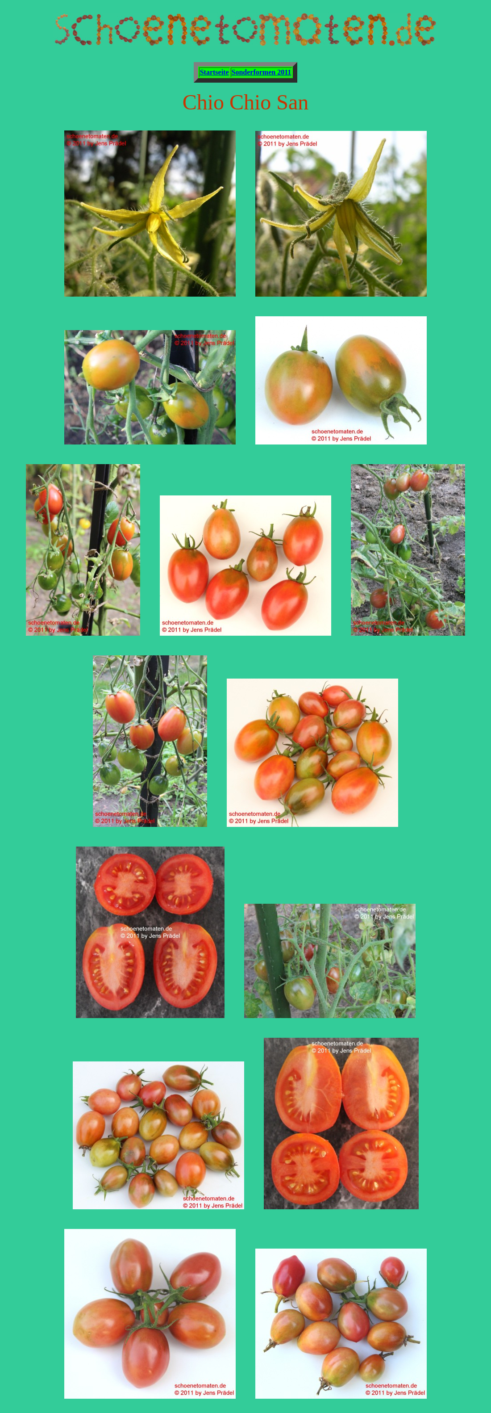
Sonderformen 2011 (261, 72)
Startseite (214, 72)
